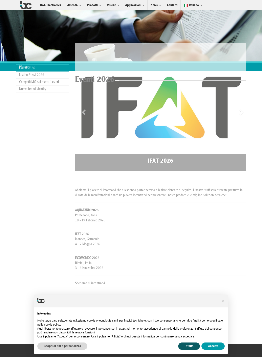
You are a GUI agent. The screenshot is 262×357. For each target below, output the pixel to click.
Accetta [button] (213, 346)
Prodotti (92, 5)
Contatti (172, 5)
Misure (111, 5)
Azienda (72, 5)
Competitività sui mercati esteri (39, 71)
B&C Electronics (50, 5)
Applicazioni (133, 5)
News (154, 5)
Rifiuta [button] (189, 346)
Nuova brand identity (32, 78)
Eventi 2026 (27, 57)
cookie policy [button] (52, 324)
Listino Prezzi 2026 (31, 64)
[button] (222, 301)
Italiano (191, 5)
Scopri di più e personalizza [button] (62, 346)
